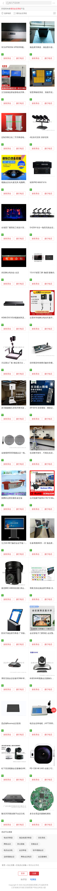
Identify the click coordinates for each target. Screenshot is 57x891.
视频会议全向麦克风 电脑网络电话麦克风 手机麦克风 (23, 182)
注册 (34, 873)
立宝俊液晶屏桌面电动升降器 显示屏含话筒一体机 (22, 92)
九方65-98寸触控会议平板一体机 (15, 543)
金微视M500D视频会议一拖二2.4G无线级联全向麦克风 (24, 453)
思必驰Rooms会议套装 (11, 723)
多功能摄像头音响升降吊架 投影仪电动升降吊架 (21, 408)
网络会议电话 (26, 857)
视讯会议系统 (33, 865)
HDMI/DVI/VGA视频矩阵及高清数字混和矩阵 (20, 318)
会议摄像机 (42, 857)
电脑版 (33, 879)
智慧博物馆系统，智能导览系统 (43, 92)
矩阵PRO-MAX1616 (38, 182)
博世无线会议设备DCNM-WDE (14, 678)
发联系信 (7, 58)
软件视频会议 (38, 850)
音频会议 (34, 844)
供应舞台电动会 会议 (10, 272)
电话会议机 (8, 850)
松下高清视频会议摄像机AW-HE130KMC (18, 768)
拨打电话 (20, 58)
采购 (53, 710)
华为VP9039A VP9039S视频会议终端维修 (19, 47)
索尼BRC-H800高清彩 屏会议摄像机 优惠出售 (20, 588)
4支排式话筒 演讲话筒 (39, 137)
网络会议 (7, 844)
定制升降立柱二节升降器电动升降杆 (16, 137)
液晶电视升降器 (25, 838)
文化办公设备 (21, 865)
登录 (23, 873)
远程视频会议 (9, 857)
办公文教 (10, 865)
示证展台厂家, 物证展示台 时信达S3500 (18, 363)
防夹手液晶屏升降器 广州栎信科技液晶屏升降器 (21, 633)
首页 (3, 865)
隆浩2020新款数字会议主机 (13, 814)
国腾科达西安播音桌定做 (11, 498)
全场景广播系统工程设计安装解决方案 (17, 227)
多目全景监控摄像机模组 (40, 814)
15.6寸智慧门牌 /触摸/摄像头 (42, 272)
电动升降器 (8, 838)
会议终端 (22, 850)
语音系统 (41, 838)
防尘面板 (20, 844)
